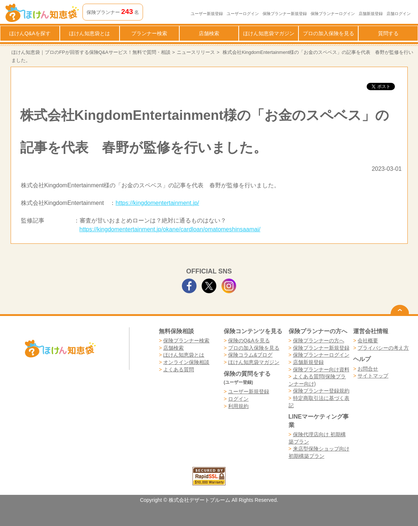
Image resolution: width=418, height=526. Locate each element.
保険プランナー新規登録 (285, 13)
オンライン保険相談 (186, 362)
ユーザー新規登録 (207, 13)
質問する (388, 33)
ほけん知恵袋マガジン (268, 33)
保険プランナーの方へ (318, 340)
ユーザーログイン (243, 13)
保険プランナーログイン (333, 13)
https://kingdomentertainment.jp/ (157, 203)
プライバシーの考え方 (383, 348)
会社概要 (368, 340)
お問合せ (368, 369)
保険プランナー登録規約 (321, 391)
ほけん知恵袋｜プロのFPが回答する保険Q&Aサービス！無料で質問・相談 (90, 52)
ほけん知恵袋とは (89, 33)
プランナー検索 (149, 33)
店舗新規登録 (371, 13)
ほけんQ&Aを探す (30, 33)
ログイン (238, 399)
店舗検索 (209, 33)
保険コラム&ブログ (250, 355)
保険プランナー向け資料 (321, 369)
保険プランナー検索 (186, 340)
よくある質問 (178, 369)
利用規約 (238, 406)
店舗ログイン (398, 13)
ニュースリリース (196, 52)
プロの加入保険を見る (328, 33)
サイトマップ (373, 376)
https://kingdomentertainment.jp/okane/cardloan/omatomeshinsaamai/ (170, 229)
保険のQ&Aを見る (249, 340)
